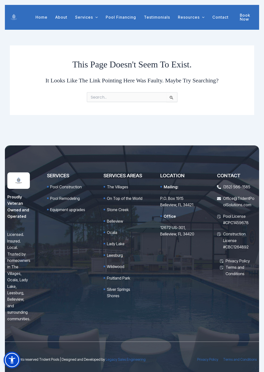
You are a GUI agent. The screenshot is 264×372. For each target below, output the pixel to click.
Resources (191, 17)
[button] (95, 17)
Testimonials (157, 17)
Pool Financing (121, 17)
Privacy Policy (207, 359)
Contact (220, 17)
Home (41, 17)
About (61, 17)
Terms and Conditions (240, 359)
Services (86, 17)
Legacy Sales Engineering (126, 359)
